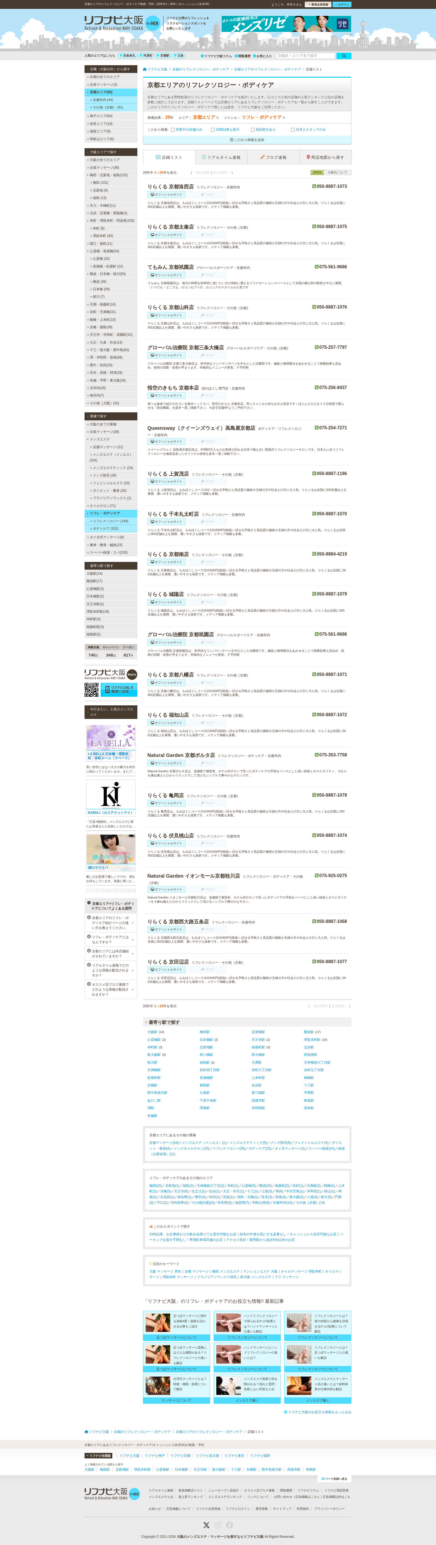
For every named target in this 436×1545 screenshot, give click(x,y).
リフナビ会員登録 (208, 1508)
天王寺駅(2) (95, 604)
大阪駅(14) (94, 573)
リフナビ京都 (180, 1456)
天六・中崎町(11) (101, 206)
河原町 (146, 55)
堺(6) (279, 1191)
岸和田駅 (258, 1108)
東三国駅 (258, 1093)
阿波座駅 (310, 1055)
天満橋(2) (313, 1186)
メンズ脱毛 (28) (103, 475)
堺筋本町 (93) (101, 236)
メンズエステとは (161, 1496)
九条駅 (205, 1093)
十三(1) (252, 1191)
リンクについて (258, 1496)
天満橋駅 (154, 1070)
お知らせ (155, 1508)
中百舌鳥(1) (295, 1191)
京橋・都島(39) (100, 327)
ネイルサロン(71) (101, 506)
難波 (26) (98, 282)
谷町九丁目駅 (314, 1070)
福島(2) (188, 1186)
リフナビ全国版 (98, 1455)
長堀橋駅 (206, 1078)
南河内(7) (95, 395)
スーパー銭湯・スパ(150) (107, 552)
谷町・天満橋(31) (101, 312)
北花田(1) (167, 1197)
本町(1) (232, 1186)
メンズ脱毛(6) (280, 1143)
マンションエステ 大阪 (260, 1271)
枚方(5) (326, 1197)
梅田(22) (155, 1186)
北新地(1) (172, 1186)
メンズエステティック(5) (248, 1143)
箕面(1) (228, 1197)
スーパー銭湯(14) (322, 1148)
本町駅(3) (93, 619)
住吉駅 (257, 1085)
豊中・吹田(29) (100, 365)
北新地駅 (206, 1047)
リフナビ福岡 (260, 1456)
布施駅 (152, 1116)
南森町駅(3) (95, 627)
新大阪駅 (154, 1055)
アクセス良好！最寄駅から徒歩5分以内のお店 (260, 1240)
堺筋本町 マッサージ (178, 1277)
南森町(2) (282, 1186)
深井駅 (309, 1108)
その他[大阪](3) (203, 1203)
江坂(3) (266, 1191)
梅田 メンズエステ (226, 1271)
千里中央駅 (208, 1100)
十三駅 (309, 1085)
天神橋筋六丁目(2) (210, 1186)
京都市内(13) (282, 1203)
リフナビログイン (238, 1508)
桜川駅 (152, 1062)
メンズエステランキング (225, 1496)
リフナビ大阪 (130, 1456)
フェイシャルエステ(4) (311, 1143)
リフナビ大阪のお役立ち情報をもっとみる (317, 1412)
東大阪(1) (296, 1197)
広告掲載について (178, 1508)
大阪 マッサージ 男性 (165, 1271)
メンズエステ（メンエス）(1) (204, 1143)
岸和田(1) (314, 1191)
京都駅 (163, 55)
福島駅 (205, 1062)
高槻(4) (280, 1197)
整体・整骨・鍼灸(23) (105, 545)
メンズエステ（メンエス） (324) (111, 457)
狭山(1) (329, 1191)
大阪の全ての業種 (102, 424)
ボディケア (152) (104, 529)
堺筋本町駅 (312, 1040)
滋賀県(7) (242, 1203)
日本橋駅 (206, 1040)
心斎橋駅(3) (95, 589)
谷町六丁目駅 (262, 1070)
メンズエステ (98, 439)
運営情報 (262, 1508)
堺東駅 (205, 1108)
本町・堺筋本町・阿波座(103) (110, 221)
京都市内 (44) (101, 100)
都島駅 (205, 1085)
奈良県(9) (224, 1203)
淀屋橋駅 (258, 1032)
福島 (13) (98, 198)
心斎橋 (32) (100, 259)
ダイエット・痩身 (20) (108, 491)
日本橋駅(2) (95, 596)
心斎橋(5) (249, 1186)
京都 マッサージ (197, 1271)
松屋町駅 (154, 1078)
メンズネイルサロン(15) (191, 1148)
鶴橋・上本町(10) (101, 320)
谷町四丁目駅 (210, 1070)
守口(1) (162, 1203)
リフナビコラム (308, 1490)
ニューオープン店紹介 (223, 1490)
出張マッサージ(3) (102, 85)
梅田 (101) (99, 183)
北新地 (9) (99, 190)
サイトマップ (282, 1508)
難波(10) (265, 1186)
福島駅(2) (93, 634)
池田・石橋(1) (247, 1197)
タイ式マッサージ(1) (290, 1148)
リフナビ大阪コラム (216, 56)
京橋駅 (152, 1085)
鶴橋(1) (329, 1186)
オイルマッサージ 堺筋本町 (301, 1271)
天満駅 (257, 1062)
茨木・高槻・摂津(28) (105, 373)
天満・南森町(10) (101, 304)
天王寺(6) (181, 1191)
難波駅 (309, 1032)
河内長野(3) (179, 1203)
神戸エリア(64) (100, 116)
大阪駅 (152, 1032)
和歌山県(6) (261, 1203)
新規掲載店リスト (191, 1490)
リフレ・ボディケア (103, 513)
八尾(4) (312, 1197)
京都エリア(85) (99, 92)
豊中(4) (200, 1197)
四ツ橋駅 (206, 1055)
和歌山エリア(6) (100, 139)
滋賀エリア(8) (99, 131)
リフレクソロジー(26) (229, 1148)
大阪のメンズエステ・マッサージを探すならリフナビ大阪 (220, 1537)
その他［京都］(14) (310, 1203)
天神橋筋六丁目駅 (317, 1062)
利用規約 (303, 1508)
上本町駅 (258, 1078)
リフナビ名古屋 (207, 1456)
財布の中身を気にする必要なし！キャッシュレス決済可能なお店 (288, 1234)
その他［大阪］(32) (103, 403)
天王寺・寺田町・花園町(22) (110, 335)
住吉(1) (214, 1191)
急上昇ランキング (191, 1496)
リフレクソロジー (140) (109, 521)
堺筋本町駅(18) (97, 612)
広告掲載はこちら (307, 1496)
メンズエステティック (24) (111, 468)
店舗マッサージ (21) (106, 447)
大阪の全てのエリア (103, 160)
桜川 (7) (97, 297)
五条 (179, 55)
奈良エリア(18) (100, 124)
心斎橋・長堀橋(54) (103, 251)
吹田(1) (214, 1197)
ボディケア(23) (260, 1148)
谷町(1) (298, 1186)
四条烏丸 (127, 55)
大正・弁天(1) (233, 1191)
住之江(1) (199, 1191)
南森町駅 (258, 1047)
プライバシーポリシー (329, 1508)
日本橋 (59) (100, 289)
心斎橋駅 (154, 1040)
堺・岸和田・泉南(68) (105, 357)
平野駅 (309, 1093)
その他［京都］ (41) (106, 107)
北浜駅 (309, 1047)
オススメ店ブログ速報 (259, 1490)
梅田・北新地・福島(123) (107, 175)
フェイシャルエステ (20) (110, 483)
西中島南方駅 (157, 1093)
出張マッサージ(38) (103, 168)
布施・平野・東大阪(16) (106, 380)
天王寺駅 (258, 1040)
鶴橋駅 (309, 1078)
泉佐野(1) (184, 1197)
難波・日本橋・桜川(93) (106, 274)
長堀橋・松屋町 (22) (106, 266)
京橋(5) (165, 1191)
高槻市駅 (258, 1100)
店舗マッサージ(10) (164, 1143)
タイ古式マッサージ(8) (105, 537)
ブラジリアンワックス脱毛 (217, 1277)
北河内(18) (96, 388)
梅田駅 (205, 1032)
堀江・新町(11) (100, 244)
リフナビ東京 (234, 1456)
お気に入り (262, 56)
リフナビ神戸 (155, 1456)
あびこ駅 (154, 1100)
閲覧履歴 (243, 56)
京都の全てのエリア (103, 77)
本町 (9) (97, 228)
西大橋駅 (258, 1055)
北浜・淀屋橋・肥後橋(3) (107, 213)
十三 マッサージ (287, 1277)
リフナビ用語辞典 (336, 1490)
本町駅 (152, 1047)
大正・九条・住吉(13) (105, 342)
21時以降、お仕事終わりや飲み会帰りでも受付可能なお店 (192, 1234)
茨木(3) (266, 1197)
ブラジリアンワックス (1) (110, 498)
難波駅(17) (94, 581)
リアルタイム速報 (161, 1490)
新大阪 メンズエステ (255, 1277)
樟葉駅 (309, 1100)
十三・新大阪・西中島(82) (108, 350)
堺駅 (150, 1108)
